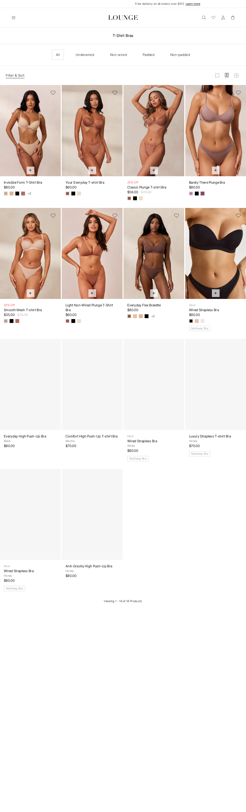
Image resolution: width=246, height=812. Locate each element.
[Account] (223, 17)
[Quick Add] (30, 170)
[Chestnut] (17, 321)
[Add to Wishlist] (53, 93)
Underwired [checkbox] (85, 55)
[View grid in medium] (227, 75)
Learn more (193, 4)
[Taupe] (6, 321)
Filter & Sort (15, 75)
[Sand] (6, 193)
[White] (202, 321)
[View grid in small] (236, 75)
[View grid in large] (217, 75)
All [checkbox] (58, 55)
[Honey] (135, 316)
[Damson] (202, 193)
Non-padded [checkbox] (180, 55)
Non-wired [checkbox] (118, 55)
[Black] (17, 193)
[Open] (13, 17)
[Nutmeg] (23, 193)
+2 (29, 193)
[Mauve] (191, 193)
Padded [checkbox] (148, 55)
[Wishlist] (213, 17)
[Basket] (232, 17)
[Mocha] (67, 193)
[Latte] (79, 193)
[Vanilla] (11, 193)
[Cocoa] (129, 316)
